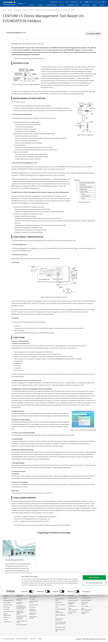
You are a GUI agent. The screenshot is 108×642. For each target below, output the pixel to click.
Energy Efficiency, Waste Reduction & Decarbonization (21, 607)
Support (94, 5)
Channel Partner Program (72, 612)
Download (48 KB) (93, 34)
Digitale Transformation (59, 612)
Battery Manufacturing (7, 614)
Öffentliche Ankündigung (32, 610)
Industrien (32, 5)
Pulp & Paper (7, 607)
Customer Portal (72, 600)
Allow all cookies (94, 624)
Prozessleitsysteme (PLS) (14, 560)
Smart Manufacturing (60, 609)
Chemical (6, 596)
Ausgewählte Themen (73, 5)
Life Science (32, 607)
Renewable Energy (8, 600)
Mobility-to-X (7, 617)
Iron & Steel (6, 609)
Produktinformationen (47, 590)
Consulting (32, 599)
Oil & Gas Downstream (7, 590)
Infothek (62, 5)
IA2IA (56, 607)
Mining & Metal (7, 602)
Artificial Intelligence (60, 615)
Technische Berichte (28, 10)
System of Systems (60, 605)
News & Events (54, 2)
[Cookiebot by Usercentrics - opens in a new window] (10, 639)
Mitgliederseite (74, 2)
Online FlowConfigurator (72, 609)
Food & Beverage (8, 605)
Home (4, 10)
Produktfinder (71, 598)
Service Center (72, 590)
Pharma (5, 619)
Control (31, 594)
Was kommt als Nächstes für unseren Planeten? (60, 594)
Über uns (61, 2)
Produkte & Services (51, 5)
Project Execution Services (33, 602)
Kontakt (102, 5)
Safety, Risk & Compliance (19, 595)
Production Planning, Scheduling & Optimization (21, 617)
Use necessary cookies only (94, 630)
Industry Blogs (86, 5)
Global (80, 2)
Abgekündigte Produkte (32, 617)
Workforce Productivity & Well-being (21, 591)
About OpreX (58, 602)
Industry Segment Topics (59, 599)
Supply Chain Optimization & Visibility (20, 612)
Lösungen (40, 5)
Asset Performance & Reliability (21, 599)
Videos (44, 594)
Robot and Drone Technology (59, 619)
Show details (86, 638)
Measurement (32, 597)
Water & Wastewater (9, 611)
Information (32, 592)
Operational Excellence (19, 603)
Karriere (67, 2)
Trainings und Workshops (32, 613)
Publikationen (17, 10)
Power (5, 598)
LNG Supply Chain (8, 593)
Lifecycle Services (33, 605)
